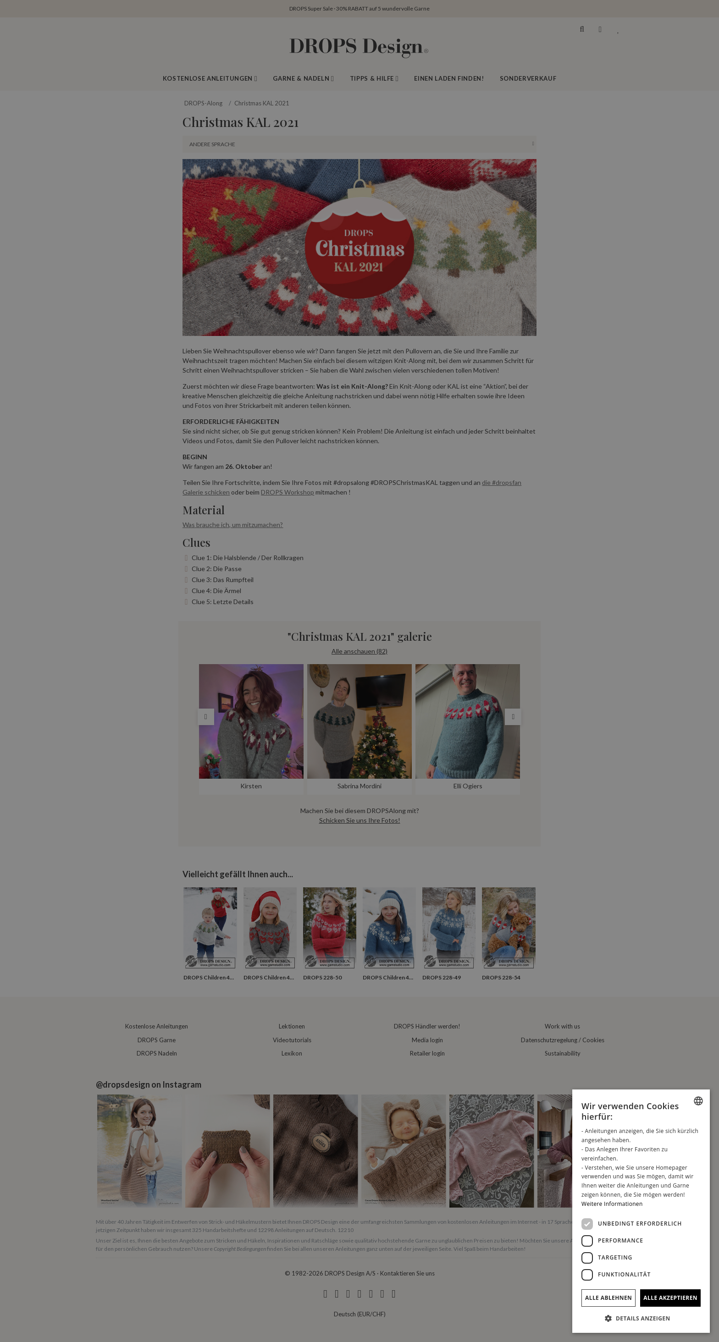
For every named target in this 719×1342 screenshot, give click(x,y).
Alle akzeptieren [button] (670, 1298)
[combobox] (698, 1101)
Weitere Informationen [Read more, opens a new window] (612, 1204)
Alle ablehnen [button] (608, 1298)
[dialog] (641, 1211)
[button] (641, 1318)
